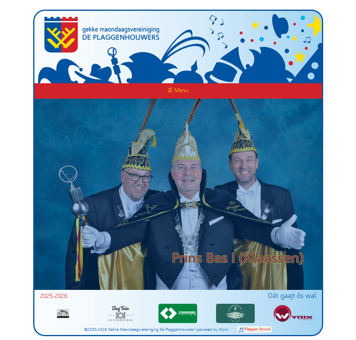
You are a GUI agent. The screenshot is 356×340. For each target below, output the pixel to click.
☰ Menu (178, 91)
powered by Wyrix (212, 330)
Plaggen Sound (257, 329)
